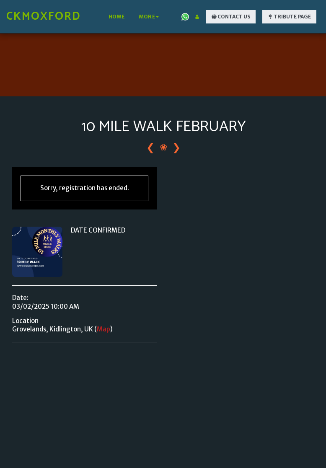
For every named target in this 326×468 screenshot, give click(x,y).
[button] (185, 17)
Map (103, 329)
